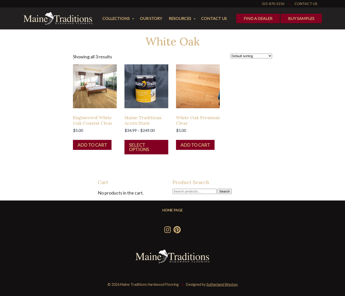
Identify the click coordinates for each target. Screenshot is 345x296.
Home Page (172, 210)
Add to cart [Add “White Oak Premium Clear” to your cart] (195, 145)
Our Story (151, 18)
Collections (116, 18)
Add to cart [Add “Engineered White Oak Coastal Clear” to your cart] (92, 145)
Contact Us (305, 3)
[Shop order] (251, 56)
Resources (180, 18)
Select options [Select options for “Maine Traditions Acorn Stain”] (139, 147)
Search (224, 191)
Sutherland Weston (222, 284)
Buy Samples (301, 18)
